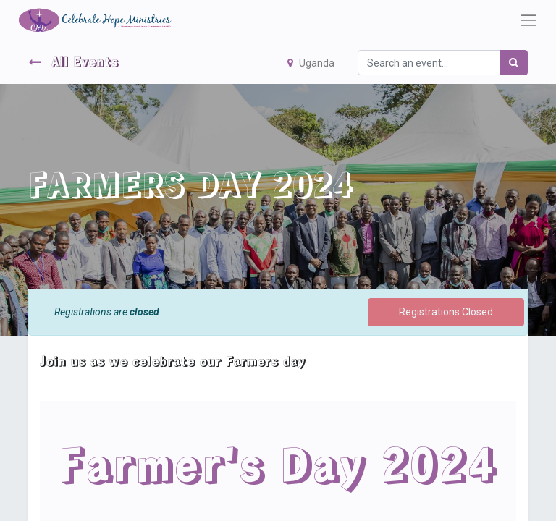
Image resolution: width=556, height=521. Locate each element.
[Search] (514, 62)
